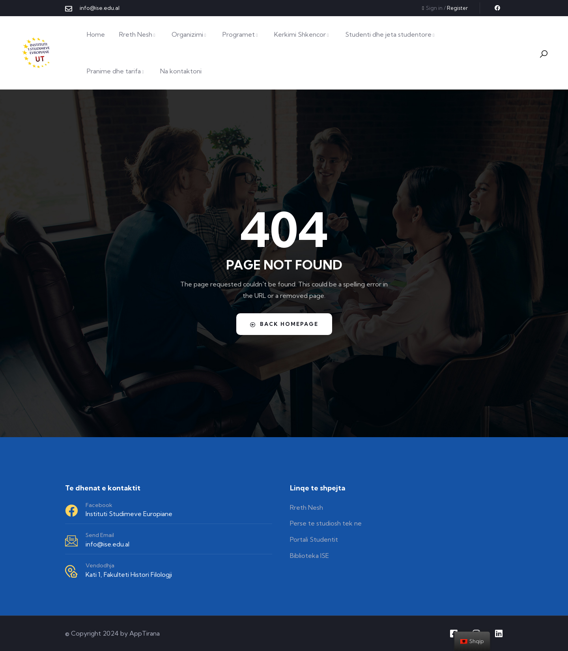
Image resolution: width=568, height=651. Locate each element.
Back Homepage (284, 323)
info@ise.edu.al (107, 544)
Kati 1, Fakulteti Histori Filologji (129, 574)
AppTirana (144, 633)
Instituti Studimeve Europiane (129, 514)
